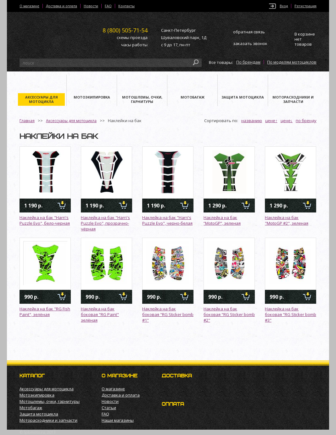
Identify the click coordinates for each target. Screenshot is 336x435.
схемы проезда (132, 37)
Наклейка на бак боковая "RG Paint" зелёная (100, 314)
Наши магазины (118, 420)
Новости (91, 6)
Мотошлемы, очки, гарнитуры (50, 401)
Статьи (109, 407)
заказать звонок (250, 43)
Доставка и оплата (61, 6)
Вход (284, 6)
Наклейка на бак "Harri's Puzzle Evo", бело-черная (45, 220)
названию (251, 120)
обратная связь (249, 32)
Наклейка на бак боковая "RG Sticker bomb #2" (229, 314)
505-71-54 (125, 30)
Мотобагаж (31, 407)
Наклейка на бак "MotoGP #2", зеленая (286, 220)
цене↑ (271, 120)
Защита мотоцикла (39, 414)
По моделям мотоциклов (291, 62)
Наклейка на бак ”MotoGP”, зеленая (222, 220)
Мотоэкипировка (37, 395)
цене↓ (287, 120)
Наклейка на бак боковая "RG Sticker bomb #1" (167, 314)
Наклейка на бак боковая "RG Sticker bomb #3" (290, 314)
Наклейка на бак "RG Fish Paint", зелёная (45, 311)
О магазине (29, 6)
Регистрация (305, 6)
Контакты (126, 6)
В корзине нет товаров (304, 39)
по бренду (306, 120)
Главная (27, 120)
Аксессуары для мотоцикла (71, 120)
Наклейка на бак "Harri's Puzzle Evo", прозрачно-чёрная (105, 223)
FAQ (108, 6)
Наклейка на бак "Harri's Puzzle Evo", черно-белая (167, 220)
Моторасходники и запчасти (48, 420)
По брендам (248, 62)
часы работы (134, 45)
